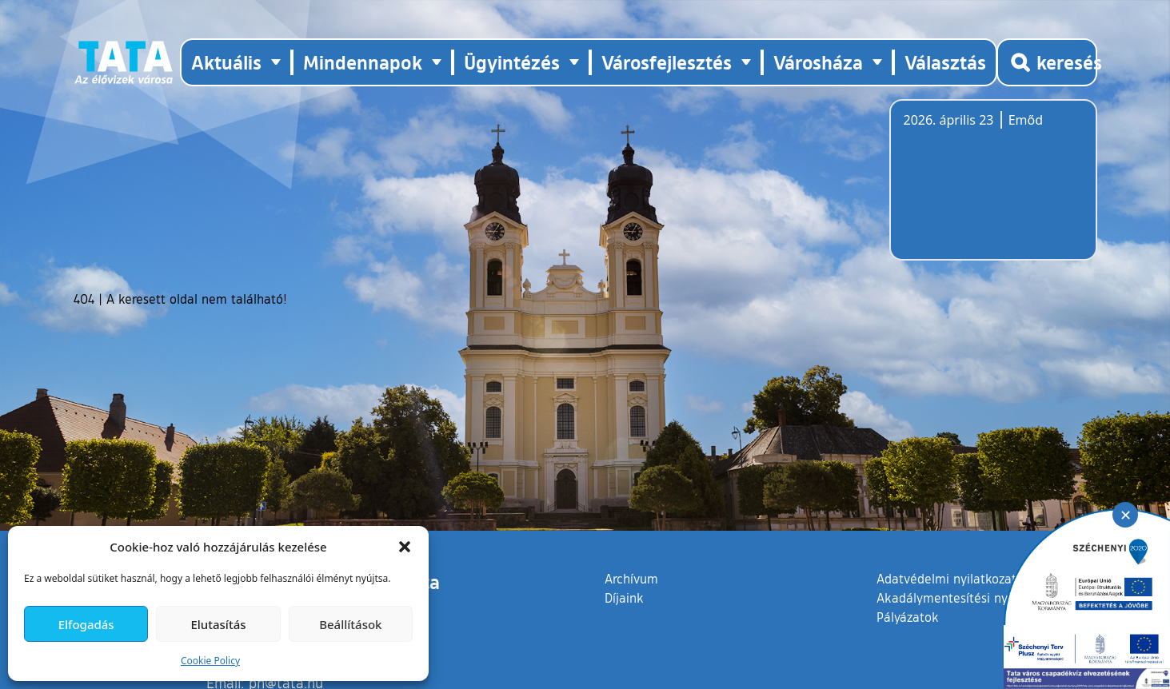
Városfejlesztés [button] (666, 62)
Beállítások (350, 624)
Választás (945, 62)
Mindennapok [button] (362, 62)
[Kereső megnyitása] (1046, 62)
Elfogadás (86, 624)
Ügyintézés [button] (512, 62)
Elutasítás (218, 624)
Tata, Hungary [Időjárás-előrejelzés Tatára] (993, 189)
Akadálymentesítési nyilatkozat (967, 598)
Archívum (631, 578)
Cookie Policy (210, 660)
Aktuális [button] (226, 62)
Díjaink (624, 598)
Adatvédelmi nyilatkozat (946, 579)
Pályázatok (908, 617)
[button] (405, 547)
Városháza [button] (818, 62)
